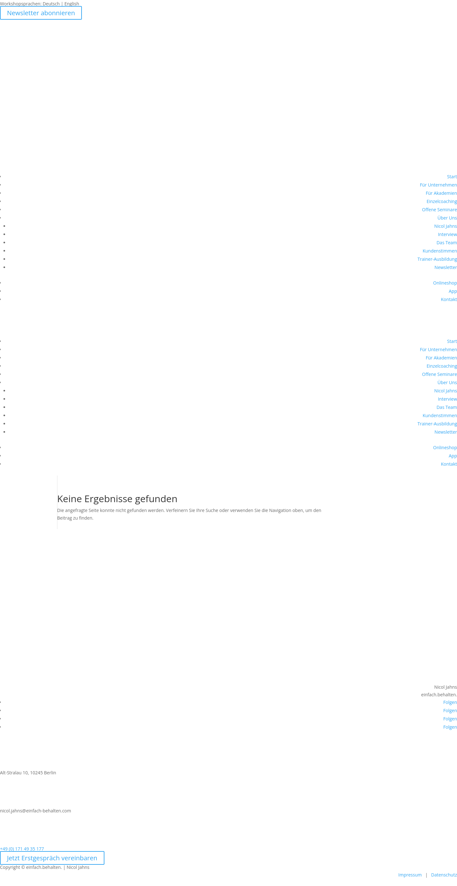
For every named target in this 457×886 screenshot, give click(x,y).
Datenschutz (444, 875)
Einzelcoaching (442, 201)
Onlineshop (445, 283)
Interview (447, 234)
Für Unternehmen (438, 185)
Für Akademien (441, 193)
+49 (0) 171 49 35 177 (22, 849)
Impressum (410, 875)
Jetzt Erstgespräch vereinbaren (52, 858)
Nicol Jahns (445, 226)
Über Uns (447, 218)
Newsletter (445, 267)
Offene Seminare (439, 210)
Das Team (446, 243)
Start (452, 177)
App (453, 291)
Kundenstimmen (440, 251)
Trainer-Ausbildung (437, 259)
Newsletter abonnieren (41, 13)
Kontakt (449, 299)
